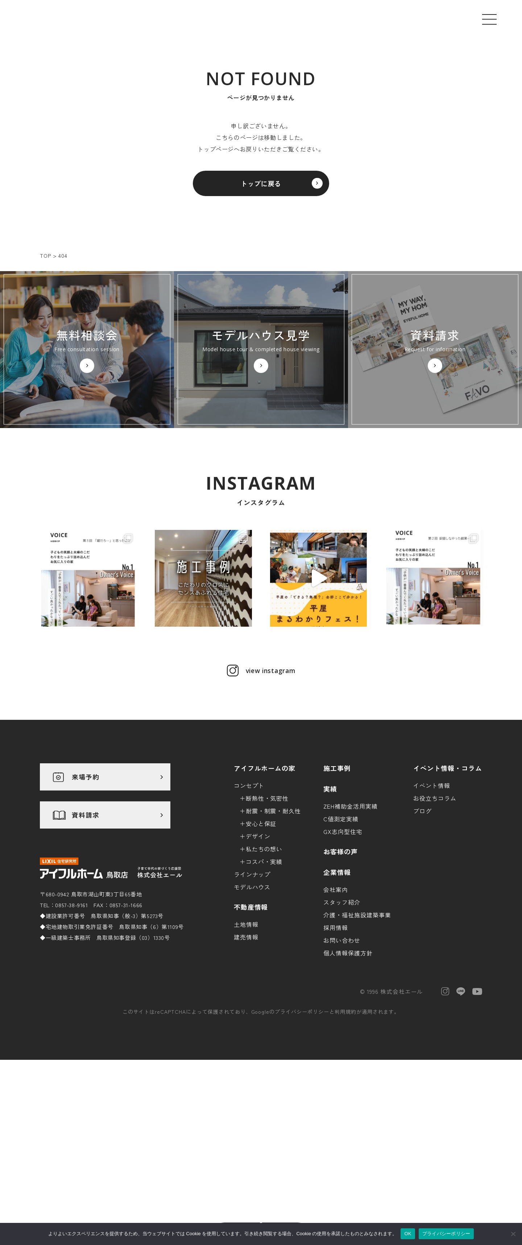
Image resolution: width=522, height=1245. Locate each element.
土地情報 (246, 1002)
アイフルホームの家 (265, 846)
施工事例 (337, 846)
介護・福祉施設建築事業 (357, 992)
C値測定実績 (341, 896)
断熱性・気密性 (267, 876)
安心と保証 (261, 901)
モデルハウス (252, 964)
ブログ (422, 888)
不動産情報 (251, 984)
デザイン (258, 914)
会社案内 (335, 967)
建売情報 (246, 1014)
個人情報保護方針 (348, 1030)
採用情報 (335, 1005)
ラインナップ (252, 952)
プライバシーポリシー (302, 1089)
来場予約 (85, 855)
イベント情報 (431, 863)
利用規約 (345, 1089)
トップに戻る (261, 187)
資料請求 (85, 893)
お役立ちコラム (434, 876)
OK (407, 1233)
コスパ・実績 (264, 939)
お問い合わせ (341, 1018)
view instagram (270, 748)
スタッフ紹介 (341, 980)
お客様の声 (340, 929)
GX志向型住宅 (342, 909)
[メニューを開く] (489, 19)
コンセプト (249, 863)
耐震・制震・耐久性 (273, 888)
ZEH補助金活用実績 (350, 884)
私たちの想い (264, 926)
